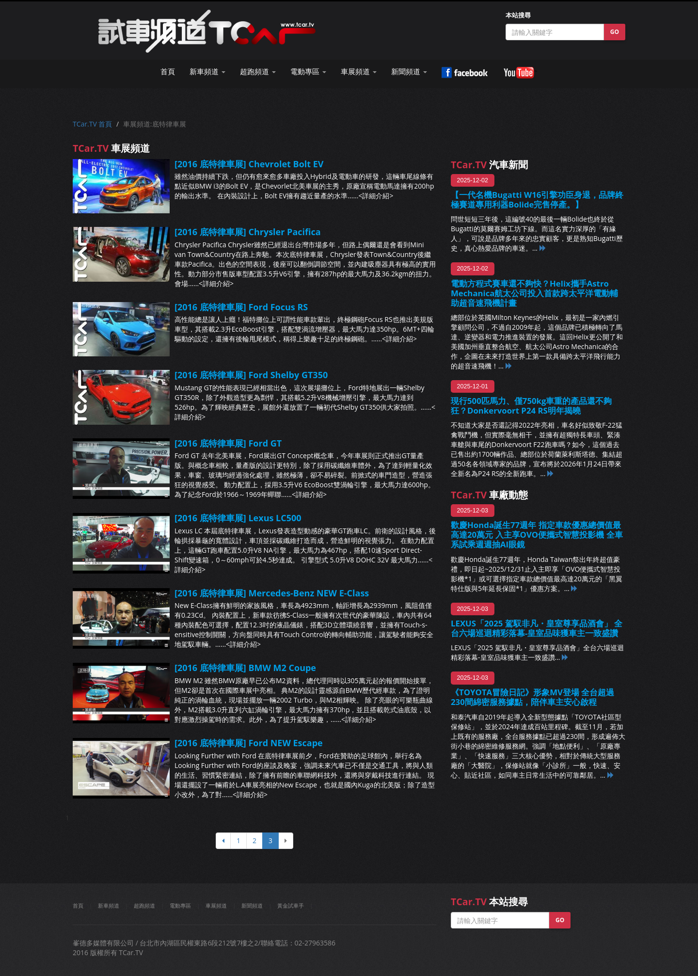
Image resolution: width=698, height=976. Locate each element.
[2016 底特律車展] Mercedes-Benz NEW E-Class (271, 593)
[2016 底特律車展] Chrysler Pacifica (247, 232)
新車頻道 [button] (207, 71)
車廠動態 (489, 494)
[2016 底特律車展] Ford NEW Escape (248, 743)
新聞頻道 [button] (409, 71)
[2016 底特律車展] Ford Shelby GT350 (251, 375)
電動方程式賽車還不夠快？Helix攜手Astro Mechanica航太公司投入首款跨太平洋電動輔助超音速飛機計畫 (534, 293)
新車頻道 (108, 905)
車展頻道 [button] (359, 71)
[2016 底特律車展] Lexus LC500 (237, 518)
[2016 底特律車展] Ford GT (228, 443)
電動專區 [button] (308, 71)
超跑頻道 (144, 905)
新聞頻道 (252, 905)
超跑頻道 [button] (258, 71)
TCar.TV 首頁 (92, 123)
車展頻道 (216, 905)
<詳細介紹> (375, 195)
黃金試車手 (290, 905)
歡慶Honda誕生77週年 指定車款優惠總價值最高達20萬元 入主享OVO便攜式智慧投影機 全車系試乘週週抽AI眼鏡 (537, 534)
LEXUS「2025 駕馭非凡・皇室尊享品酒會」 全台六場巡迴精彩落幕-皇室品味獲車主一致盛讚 (536, 628)
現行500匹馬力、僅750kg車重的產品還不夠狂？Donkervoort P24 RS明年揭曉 (531, 405)
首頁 (167, 71)
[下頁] (285, 840)
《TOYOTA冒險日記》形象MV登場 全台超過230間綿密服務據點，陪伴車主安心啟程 (532, 697)
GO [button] (614, 32)
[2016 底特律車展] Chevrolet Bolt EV (249, 164)
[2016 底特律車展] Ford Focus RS (241, 307)
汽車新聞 (489, 164)
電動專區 (180, 905)
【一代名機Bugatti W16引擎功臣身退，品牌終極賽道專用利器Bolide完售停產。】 (537, 199)
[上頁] (223, 840)
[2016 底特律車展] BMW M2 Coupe (245, 667)
